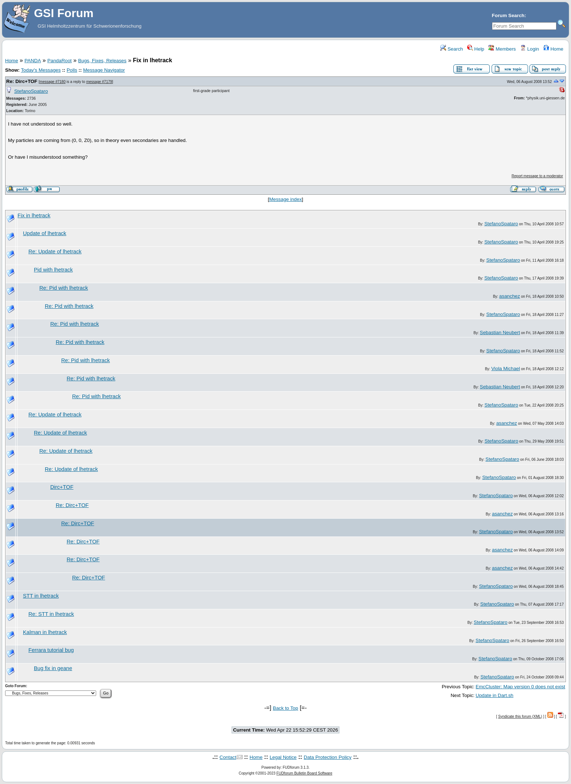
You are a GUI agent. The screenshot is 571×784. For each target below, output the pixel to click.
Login (529, 49)
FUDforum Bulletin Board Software (304, 773)
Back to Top (285, 708)
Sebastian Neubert (500, 332)
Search (451, 49)
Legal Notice (282, 757)
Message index (285, 199)
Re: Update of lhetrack (55, 251)
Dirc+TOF (62, 487)
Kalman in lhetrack (45, 632)
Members (502, 49)
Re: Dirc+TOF (21, 81)
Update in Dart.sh (494, 695)
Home (553, 49)
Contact (228, 757)
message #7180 (53, 82)
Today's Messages (40, 70)
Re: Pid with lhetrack (63, 288)
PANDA (32, 60)
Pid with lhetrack (53, 270)
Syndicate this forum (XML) (520, 716)
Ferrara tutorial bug (51, 650)
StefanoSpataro (31, 91)
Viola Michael (505, 368)
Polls (72, 70)
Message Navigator (104, 70)
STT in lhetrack (41, 596)
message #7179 (99, 82)
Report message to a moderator (537, 176)
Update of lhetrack (44, 233)
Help (475, 49)
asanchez (509, 296)
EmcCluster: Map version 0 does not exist (520, 686)
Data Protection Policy (327, 757)
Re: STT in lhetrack (51, 614)
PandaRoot (59, 60)
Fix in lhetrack (33, 215)
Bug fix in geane (53, 668)
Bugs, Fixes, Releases (102, 60)
